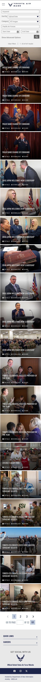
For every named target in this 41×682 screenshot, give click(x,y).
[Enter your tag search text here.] (20, 26)
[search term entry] (20, 11)
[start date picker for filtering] (11, 31)
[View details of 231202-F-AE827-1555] (20, 456)
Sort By (4, 16)
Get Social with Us (20, 652)
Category (5, 21)
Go (32, 622)
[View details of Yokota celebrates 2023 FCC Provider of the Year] (20, 372)
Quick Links (8, 636)
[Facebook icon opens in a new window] (14, 671)
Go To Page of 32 (17, 623)
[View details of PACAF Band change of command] (20, 61)
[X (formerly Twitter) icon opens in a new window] (26, 671)
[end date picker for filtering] (30, 31)
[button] (3, 4)
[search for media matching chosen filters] (36, 36)
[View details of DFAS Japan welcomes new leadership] (20, 174)
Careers (7, 642)
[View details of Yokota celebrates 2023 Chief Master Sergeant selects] (20, 485)
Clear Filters (12, 44)
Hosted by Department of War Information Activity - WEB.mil (19, 678)
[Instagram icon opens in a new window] (20, 671)
